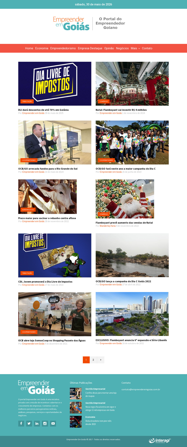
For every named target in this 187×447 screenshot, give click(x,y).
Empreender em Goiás (33, 112)
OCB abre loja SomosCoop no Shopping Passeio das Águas (51, 340)
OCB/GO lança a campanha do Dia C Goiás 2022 (123, 281)
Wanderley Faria (108, 225)
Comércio (104, 101)
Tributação (27, 101)
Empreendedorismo (63, 48)
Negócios (122, 48)
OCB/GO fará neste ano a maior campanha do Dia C (126, 168)
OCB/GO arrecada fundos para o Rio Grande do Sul (47, 168)
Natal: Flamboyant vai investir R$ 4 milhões (121, 109)
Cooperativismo (29, 160)
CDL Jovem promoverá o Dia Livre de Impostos (45, 281)
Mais (136, 48)
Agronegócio (28, 210)
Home (29, 48)
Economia (41, 48)
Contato (147, 48)
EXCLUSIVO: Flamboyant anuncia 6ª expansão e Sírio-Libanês (131, 340)
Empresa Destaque (90, 48)
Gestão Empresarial (95, 388)
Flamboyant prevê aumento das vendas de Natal (124, 222)
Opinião (109, 48)
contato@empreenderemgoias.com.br (141, 389)
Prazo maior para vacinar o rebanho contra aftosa (47, 218)
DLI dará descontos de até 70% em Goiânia (43, 109)
